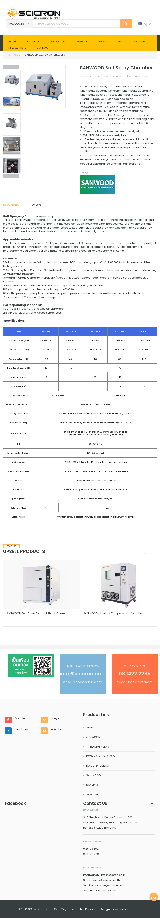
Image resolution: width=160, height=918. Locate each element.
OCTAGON (93, 737)
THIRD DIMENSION (97, 747)
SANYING (92, 785)
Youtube (56, 729)
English (146, 24)
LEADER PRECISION (98, 766)
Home (12, 41)
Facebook (22, 729)
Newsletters (17, 48)
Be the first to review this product (103, 76)
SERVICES (82, 41)
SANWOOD (93, 775)
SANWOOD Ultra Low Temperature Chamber (113, 613)
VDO (120, 41)
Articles (140, 41)
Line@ (55, 718)
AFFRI (89, 727)
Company (34, 41)
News (103, 41)
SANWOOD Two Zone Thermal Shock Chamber (38, 613)
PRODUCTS (58, 41)
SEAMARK (92, 794)
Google (20, 718)
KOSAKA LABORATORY (100, 756)
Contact (43, 48)
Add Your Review (140, 76)
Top (154, 896)
